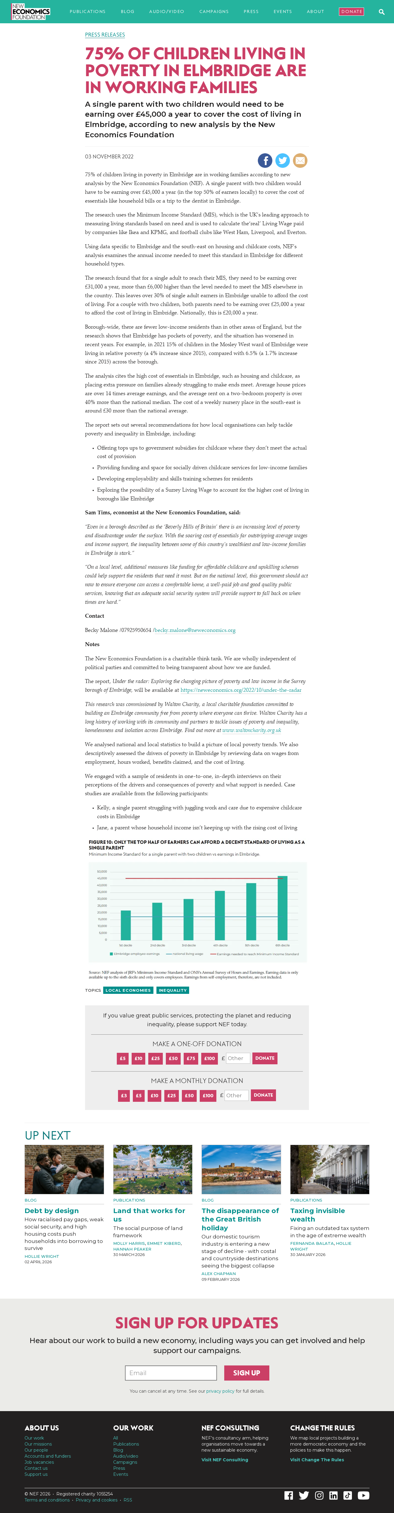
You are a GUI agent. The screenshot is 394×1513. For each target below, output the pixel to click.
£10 (138, 1058)
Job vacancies (39, 1462)
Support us (36, 1474)
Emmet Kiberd (164, 1243)
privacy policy (220, 1391)
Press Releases (105, 35)
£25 (155, 1058)
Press (251, 11)
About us (42, 1428)
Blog (128, 11)
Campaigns (214, 11)
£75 (191, 1058)
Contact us (36, 1468)
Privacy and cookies (96, 1500)
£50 (173, 1058)
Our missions (38, 1444)
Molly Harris (129, 1243)
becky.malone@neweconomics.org (195, 630)
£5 (123, 1058)
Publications (88, 11)
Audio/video (167, 11)
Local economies (128, 990)
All (115, 1438)
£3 (124, 1095)
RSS (127, 1500)
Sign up (246, 1373)
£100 (209, 1058)
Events (283, 11)
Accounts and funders (48, 1456)
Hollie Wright (42, 1256)
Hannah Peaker (132, 1249)
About (315, 11)
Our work (34, 1438)
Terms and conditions (47, 1500)
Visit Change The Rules (317, 1460)
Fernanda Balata (312, 1243)
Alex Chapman (219, 1273)
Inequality (173, 990)
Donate (351, 11)
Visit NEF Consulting (225, 1460)
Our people (36, 1450)
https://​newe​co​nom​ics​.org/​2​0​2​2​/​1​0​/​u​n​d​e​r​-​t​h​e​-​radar (241, 690)
